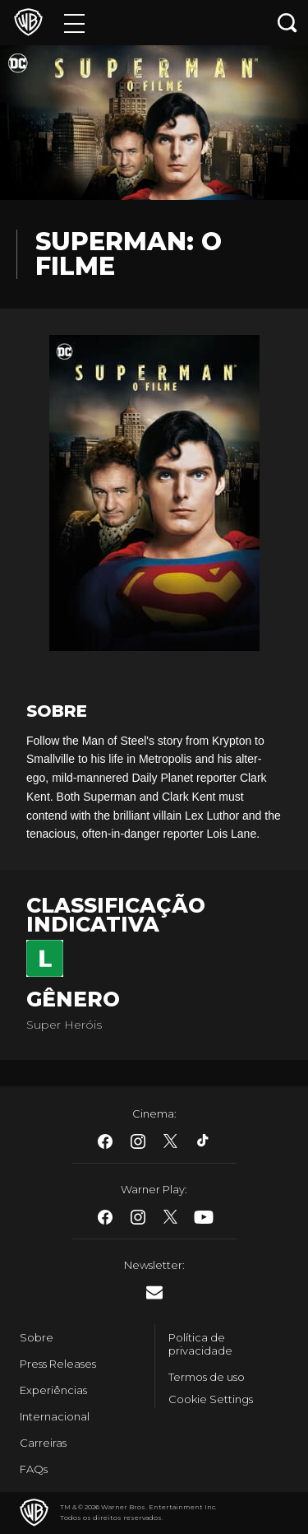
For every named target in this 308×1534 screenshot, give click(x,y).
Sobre (36, 1337)
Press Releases (58, 1363)
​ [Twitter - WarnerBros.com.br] (171, 1141)
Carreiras (43, 1442)
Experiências (53, 1390)
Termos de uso (206, 1376)
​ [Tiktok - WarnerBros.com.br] (204, 1141)
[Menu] (74, 22)
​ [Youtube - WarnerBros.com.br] (204, 1217)
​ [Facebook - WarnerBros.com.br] (105, 1141)
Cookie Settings (210, 1399)
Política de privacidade (200, 1344)
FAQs (34, 1469)
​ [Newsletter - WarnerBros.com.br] (154, 1292)
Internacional (55, 1416)
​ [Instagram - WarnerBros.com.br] (138, 1141)
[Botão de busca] (287, 22)
